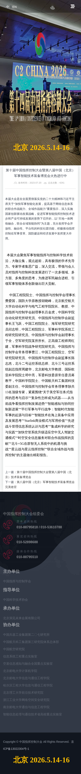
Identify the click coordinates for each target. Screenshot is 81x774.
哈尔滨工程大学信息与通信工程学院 (28, 686)
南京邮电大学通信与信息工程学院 (26, 708)
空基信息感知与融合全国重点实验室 (28, 664)
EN (14, 6)
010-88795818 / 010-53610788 (39, 528)
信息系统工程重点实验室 (20, 657)
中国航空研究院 (14, 650)
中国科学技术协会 (15, 600)
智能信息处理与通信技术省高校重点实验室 (32, 715)
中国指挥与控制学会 (17, 582)
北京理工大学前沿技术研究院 (23, 693)
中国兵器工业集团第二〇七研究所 (26, 635)
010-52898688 (27, 543)
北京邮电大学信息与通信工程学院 (26, 679)
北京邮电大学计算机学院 (20, 671)
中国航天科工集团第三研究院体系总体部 (31, 642)
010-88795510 (27, 558)
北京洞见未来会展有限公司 (21, 619)
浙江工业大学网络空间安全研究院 (26, 700)
